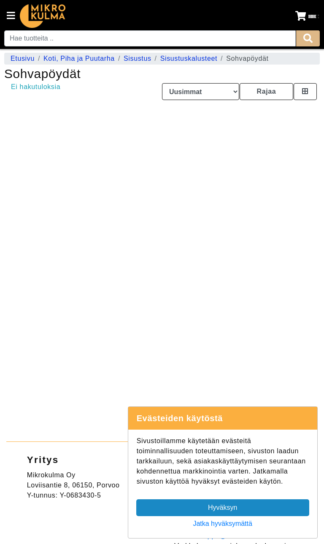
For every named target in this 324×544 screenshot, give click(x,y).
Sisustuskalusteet (188, 58)
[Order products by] (200, 91)
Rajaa (266, 91)
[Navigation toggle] (11, 16)
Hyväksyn (222, 507)
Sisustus (137, 58)
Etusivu (23, 58)
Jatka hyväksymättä (222, 523)
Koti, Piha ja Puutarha (79, 58)
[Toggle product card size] (305, 91)
